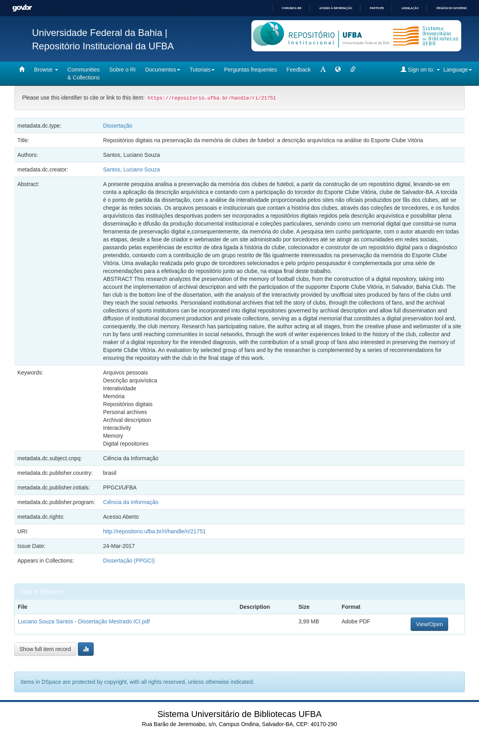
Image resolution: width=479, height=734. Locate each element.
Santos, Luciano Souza (131, 169)
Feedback (299, 69)
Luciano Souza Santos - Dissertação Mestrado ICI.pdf (84, 621)
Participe (377, 8)
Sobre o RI (122, 69)
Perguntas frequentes (250, 69)
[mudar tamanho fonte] (322, 69)
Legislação (410, 8)
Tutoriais (202, 69)
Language (457, 69)
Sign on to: (420, 69)
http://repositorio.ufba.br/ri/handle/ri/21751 (154, 531)
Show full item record (45, 649)
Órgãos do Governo (451, 8)
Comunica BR (292, 8)
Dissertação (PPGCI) (129, 560)
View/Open (429, 624)
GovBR (22, 8)
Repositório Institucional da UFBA (103, 46)
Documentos (162, 69)
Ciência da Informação (130, 502)
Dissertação (117, 125)
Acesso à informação (335, 8)
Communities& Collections (84, 73)
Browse (46, 69)
